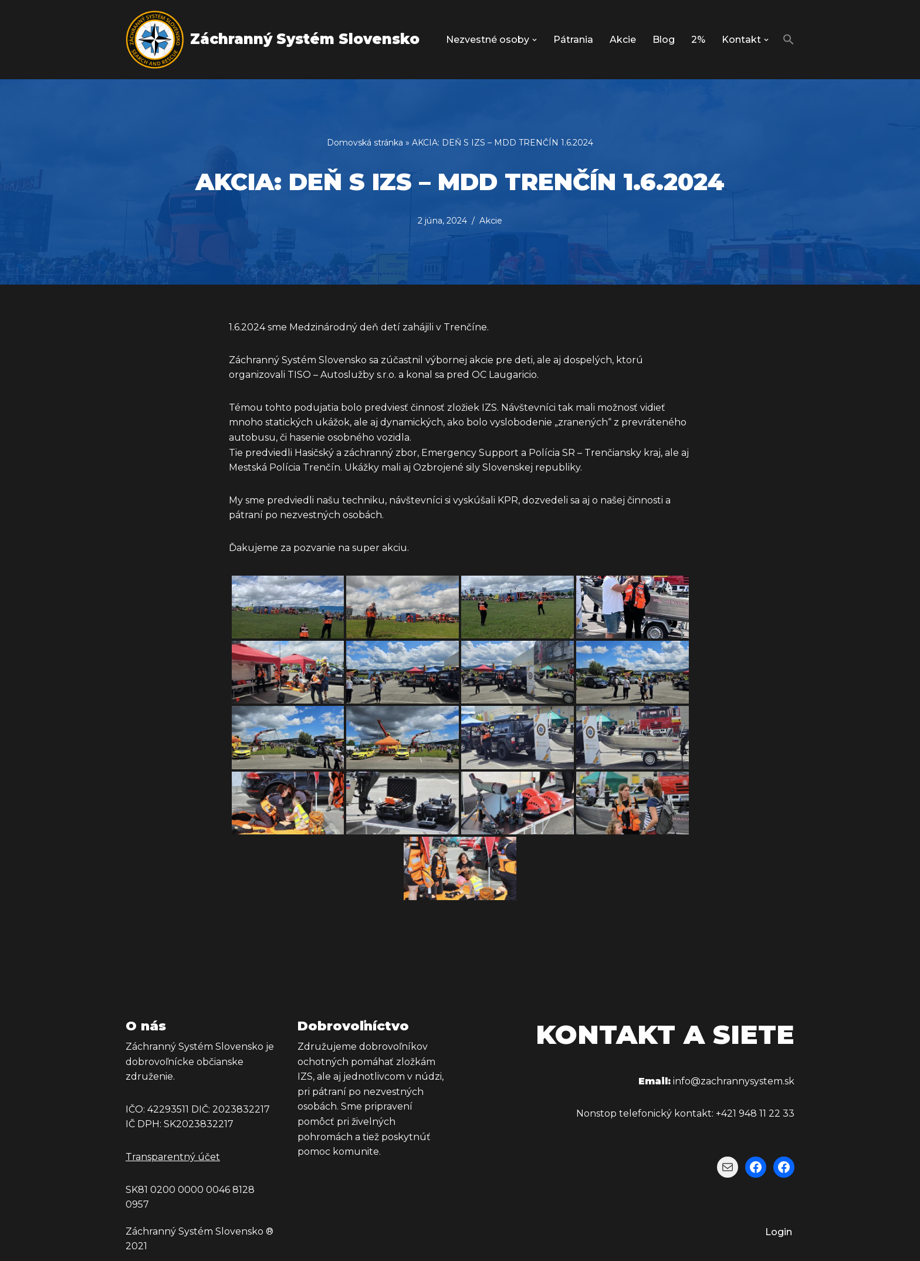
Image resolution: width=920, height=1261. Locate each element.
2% (698, 39)
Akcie (623, 39)
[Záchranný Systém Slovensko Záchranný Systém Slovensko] (273, 40)
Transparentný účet (173, 1156)
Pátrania (573, 39)
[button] (534, 40)
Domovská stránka (365, 142)
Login (778, 1232)
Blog (663, 39)
